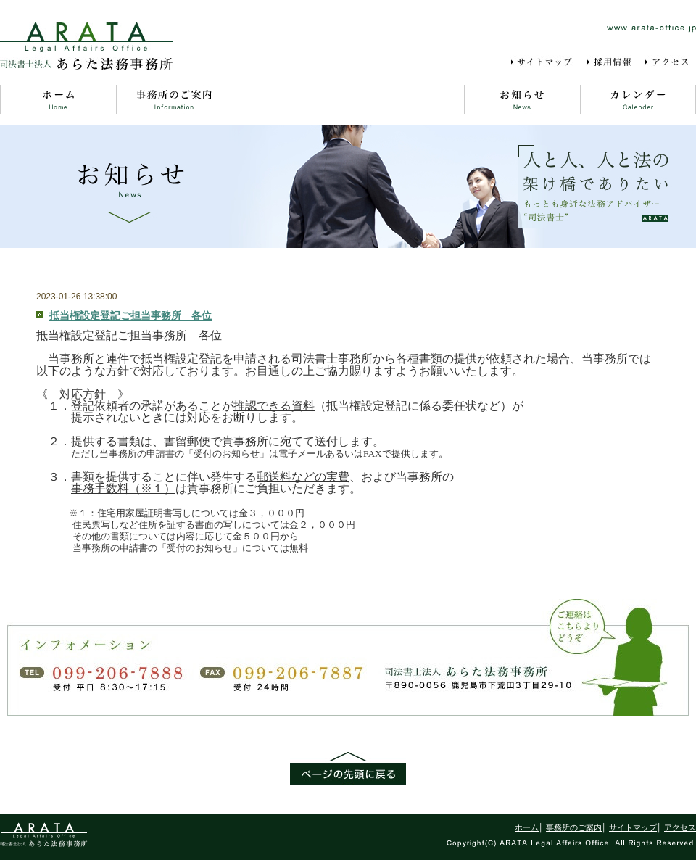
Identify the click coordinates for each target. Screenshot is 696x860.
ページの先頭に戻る (348, 768)
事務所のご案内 (174, 99)
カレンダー (638, 99)
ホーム (58, 99)
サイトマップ (544, 62)
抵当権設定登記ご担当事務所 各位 (130, 315)
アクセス (670, 62)
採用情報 (610, 62)
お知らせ (522, 99)
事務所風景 (406, 99)
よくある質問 (290, 99)
